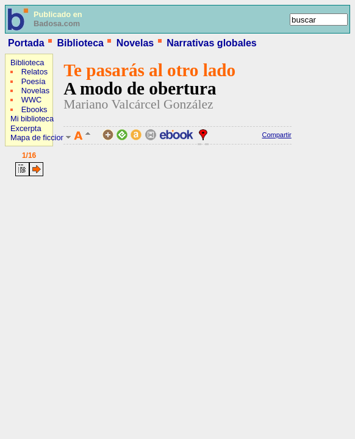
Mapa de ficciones (41, 137)
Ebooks (34, 109)
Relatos (34, 71)
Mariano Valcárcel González (138, 104)
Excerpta (25, 128)
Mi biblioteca (32, 118)
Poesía (33, 81)
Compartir (276, 134)
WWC (31, 99)
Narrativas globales (212, 43)
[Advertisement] (41, 259)
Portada (26, 43)
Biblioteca (80, 43)
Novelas (135, 43)
